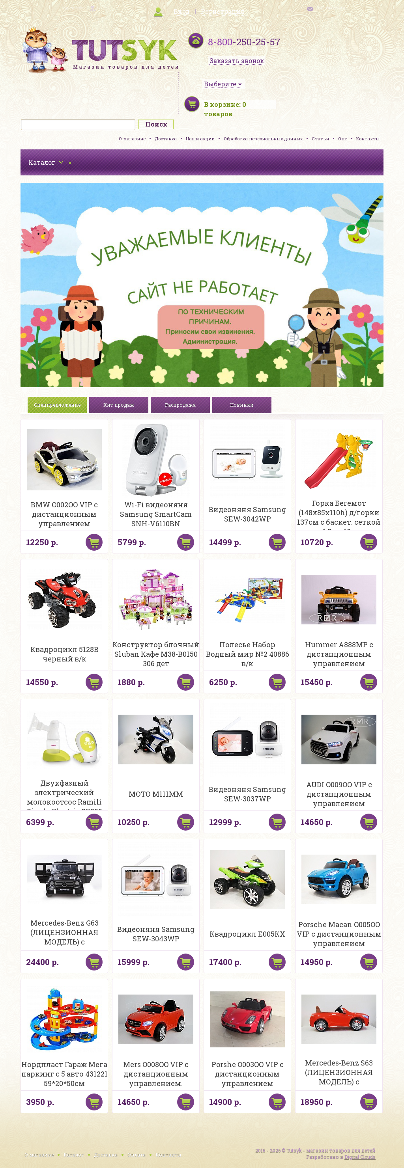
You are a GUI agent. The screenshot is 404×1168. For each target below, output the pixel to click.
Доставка (166, 139)
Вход (182, 11)
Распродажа (180, 405)
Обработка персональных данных (263, 139)
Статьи (320, 139)
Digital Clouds (360, 1156)
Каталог (74, 1154)
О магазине (132, 139)
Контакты (368, 139)
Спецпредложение (57, 405)
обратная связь (331, 8)
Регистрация (222, 11)
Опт (342, 139)
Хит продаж (118, 405)
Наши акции (200, 139)
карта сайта (74, 8)
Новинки (242, 405)
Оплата (136, 1154)
